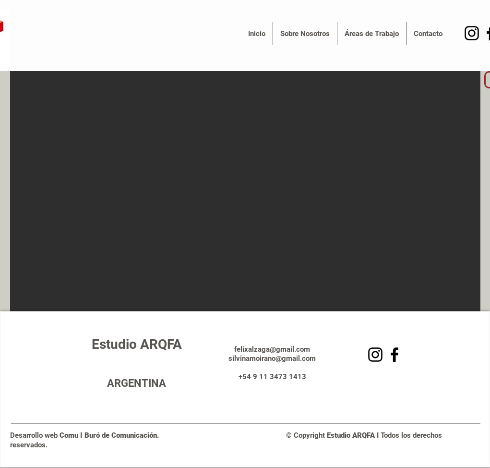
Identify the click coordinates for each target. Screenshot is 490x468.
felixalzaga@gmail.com (272, 349)
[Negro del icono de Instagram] (471, 33)
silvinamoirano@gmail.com (272, 358)
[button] (305, 33)
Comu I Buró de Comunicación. (112, 435)
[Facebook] (394, 354)
